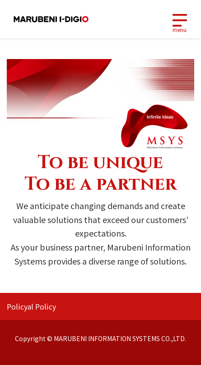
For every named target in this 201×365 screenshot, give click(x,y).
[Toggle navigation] (179, 19)
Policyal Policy (31, 306)
